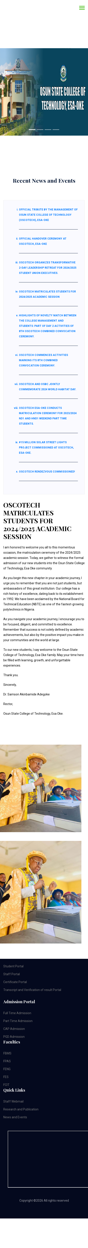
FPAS (7, 1061)
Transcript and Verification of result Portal (32, 990)
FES (6, 1077)
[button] (6, 92)
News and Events (15, 1117)
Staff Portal (11, 974)
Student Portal (13, 966)
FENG (7, 1069)
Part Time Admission (18, 1021)
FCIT (6, 1085)
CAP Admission (14, 1029)
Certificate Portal (15, 982)
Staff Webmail (13, 1101)
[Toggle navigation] (82, 8)
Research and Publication (20, 1109)
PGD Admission (14, 1036)
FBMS (7, 1053)
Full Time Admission (17, 1013)
